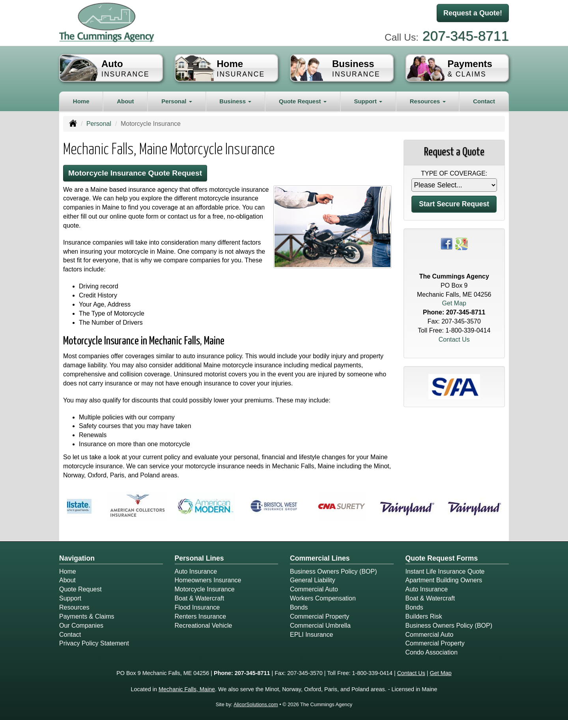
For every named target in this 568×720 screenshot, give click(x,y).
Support (70, 598)
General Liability (312, 580)
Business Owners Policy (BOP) (333, 571)
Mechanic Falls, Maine (187, 689)
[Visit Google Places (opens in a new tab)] (461, 243)
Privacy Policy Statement (94, 643)
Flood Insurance (197, 607)
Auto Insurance (196, 571)
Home (81, 101)
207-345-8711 (465, 35)
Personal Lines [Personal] (199, 558)
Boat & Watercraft (199, 598)
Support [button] (368, 101)
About (125, 101)
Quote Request (80, 589)
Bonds (299, 607)
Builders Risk (423, 616)
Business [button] (235, 101)
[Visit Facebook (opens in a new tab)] (446, 243)
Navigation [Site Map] (77, 558)
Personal (98, 123)
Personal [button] (176, 101)
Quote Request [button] (303, 101)
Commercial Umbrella (320, 625)
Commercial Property (319, 616)
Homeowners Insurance (208, 580)
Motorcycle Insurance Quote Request (135, 173)
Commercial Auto (314, 589)
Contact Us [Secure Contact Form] (454, 339)
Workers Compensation (323, 598)
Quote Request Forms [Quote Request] (441, 558)
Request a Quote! (472, 13)
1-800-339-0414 (467, 330)
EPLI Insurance (311, 634)
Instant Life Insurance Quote (445, 571)
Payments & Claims (86, 616)
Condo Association (431, 652)
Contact (484, 101)
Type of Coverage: (454, 173)
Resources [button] (428, 101)
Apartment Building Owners (443, 580)
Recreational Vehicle (203, 625)
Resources (74, 607)
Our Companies (81, 625)
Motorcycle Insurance (205, 589)
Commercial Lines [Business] (320, 558)
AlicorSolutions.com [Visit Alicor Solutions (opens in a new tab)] (256, 704)
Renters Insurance (200, 616)
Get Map (454, 303)
